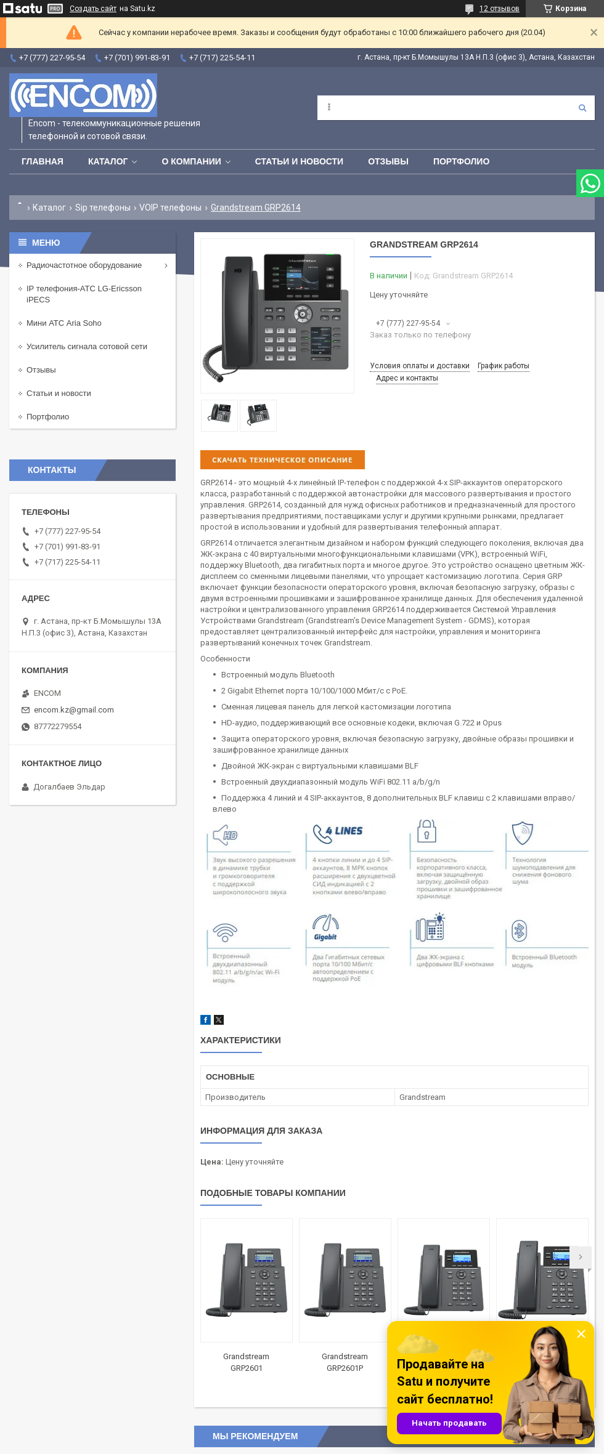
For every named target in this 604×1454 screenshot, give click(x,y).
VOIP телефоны (170, 207)
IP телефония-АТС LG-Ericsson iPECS (84, 294)
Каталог (108, 161)
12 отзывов (500, 8)
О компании (191, 161)
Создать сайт (93, 8)
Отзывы (388, 161)
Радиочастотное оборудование (84, 265)
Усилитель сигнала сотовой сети (87, 346)
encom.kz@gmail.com (74, 709)
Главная (42, 161)
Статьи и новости (299, 161)
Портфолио (461, 161)
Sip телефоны (103, 207)
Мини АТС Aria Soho (64, 323)
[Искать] (582, 107)
